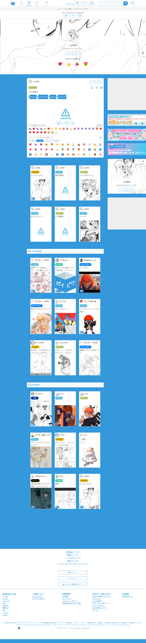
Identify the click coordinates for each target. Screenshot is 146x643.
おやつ (48, 141)
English (5, 596)
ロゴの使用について (99, 608)
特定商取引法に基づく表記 (71, 603)
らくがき (32, 87)
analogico (77, 628)
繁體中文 (6, 608)
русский (5, 612)
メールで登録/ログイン (73, 584)
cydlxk (73, 45)
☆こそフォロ (73, 53)
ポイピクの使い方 (38, 599)
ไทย (4, 610)
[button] (19, 628)
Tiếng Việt (6, 601)
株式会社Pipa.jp (127, 596)
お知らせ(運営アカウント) (101, 596)
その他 (56, 141)
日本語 (5, 615)
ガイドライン (67, 599)
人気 (39, 141)
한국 (4, 603)
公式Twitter (96, 599)
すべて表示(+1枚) (65, 123)
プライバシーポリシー (70, 601)
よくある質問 (96, 601)
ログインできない (98, 605)
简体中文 (6, 605)
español (5, 599)
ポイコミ (95, 610)
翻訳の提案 (12, 594)
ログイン (73, 572)
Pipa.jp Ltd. (86, 628)
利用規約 (65, 596)
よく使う (32, 141)
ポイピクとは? (37, 596)
